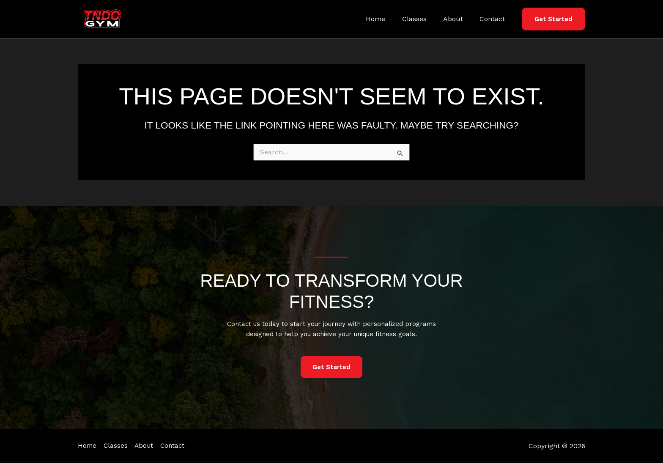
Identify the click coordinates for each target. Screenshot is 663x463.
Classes (422, 19)
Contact (494, 19)
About (458, 19)
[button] (553, 19)
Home (386, 19)
